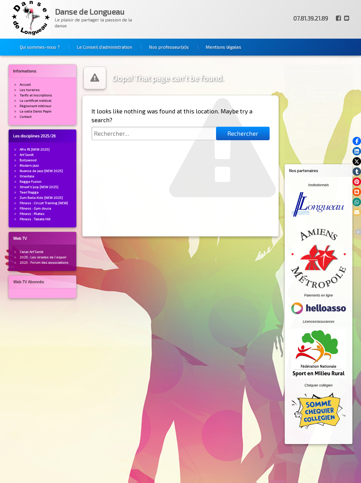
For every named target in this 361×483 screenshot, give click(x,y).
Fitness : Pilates (21, 214)
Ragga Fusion (20, 181)
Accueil (14, 84)
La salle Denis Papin (25, 111)
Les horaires (19, 90)
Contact (15, 116)
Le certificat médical (25, 100)
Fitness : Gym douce (25, 208)
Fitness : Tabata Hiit (24, 219)
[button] (357, 141)
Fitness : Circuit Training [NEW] (33, 203)
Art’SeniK (16, 155)
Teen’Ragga (18, 192)
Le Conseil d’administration (104, 37)
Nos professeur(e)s (169, 37)
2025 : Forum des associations (33, 262)
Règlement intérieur (25, 106)
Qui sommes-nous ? (40, 37)
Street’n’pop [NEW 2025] (28, 187)
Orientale (16, 176)
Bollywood (17, 160)
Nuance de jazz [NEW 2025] (30, 171)
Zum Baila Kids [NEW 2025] (30, 197)
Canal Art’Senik (21, 252)
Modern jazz (18, 165)
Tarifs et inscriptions (25, 95)
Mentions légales (223, 37)
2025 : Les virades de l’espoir (32, 257)
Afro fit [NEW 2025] (24, 149)
